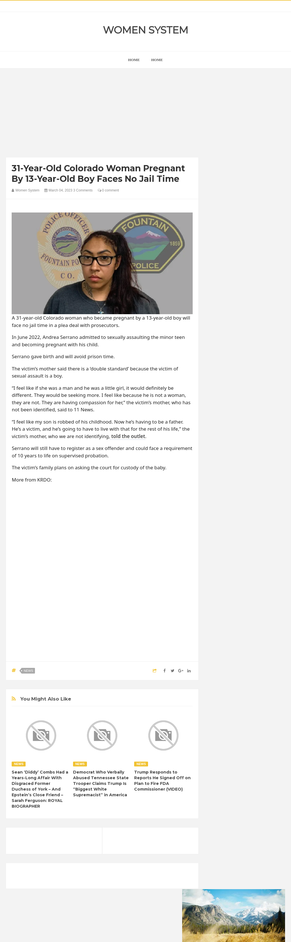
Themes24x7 (162, 932)
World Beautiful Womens (233, 753)
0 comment (108, 190)
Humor (218, 714)
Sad (234, 733)
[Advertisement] (102, 114)
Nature (248, 724)
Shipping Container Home (238, 620)
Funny (218, 704)
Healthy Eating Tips (246, 704)
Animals (240, 675)
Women (238, 743)
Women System (145, 30)
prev (212, 350)
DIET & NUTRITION (229, 695)
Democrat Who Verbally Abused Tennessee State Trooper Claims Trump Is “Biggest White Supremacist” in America (101, 783)
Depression (262, 685)
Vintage (219, 743)
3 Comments (83, 190)
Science (251, 733)
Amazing (220, 675)
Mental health (224, 724)
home (134, 60)
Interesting (266, 714)
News (28, 670)
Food (257, 695)
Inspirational (241, 714)
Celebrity (239, 685)
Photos (218, 733)
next (216, 350)
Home (157, 60)
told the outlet (127, 436)
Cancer (219, 685)
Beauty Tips (263, 675)
